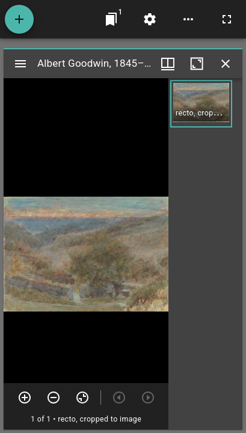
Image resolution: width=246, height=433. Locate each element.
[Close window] (225, 63)
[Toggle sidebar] (20, 63)
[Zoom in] (24, 397)
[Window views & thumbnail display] (167, 63)
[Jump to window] (111, 19)
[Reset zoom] (82, 397)
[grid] (205, 253)
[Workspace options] (188, 19)
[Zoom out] (53, 397)
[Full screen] (226, 19)
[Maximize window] (196, 63)
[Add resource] (19, 19)
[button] (201, 103)
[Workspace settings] (149, 19)
